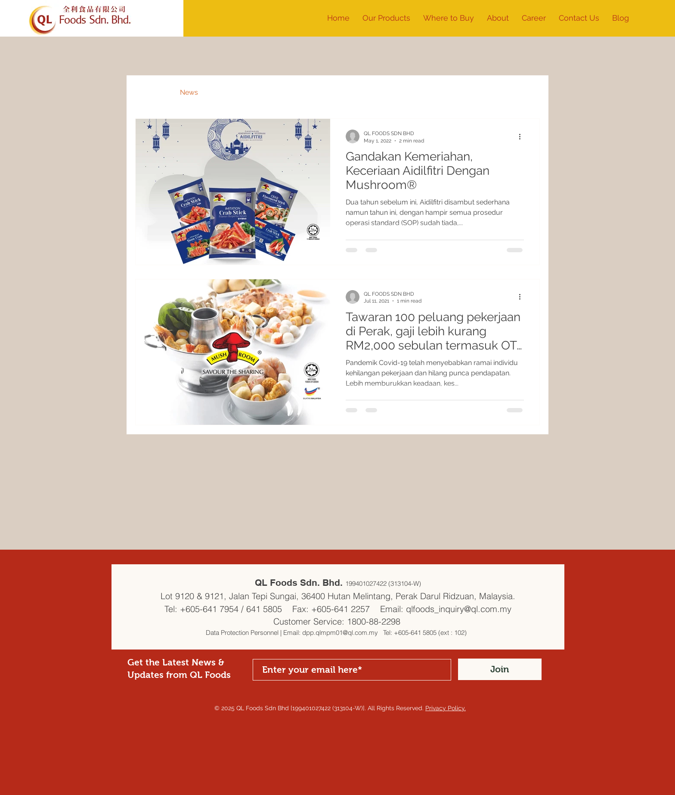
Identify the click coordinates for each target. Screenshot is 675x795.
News (189, 92)
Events (268, 92)
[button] (497, 18)
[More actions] (522, 136)
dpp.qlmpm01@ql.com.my (340, 632)
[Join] (500, 669)
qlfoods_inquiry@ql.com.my (458, 608)
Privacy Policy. (445, 708)
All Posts (149, 92)
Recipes (227, 92)
